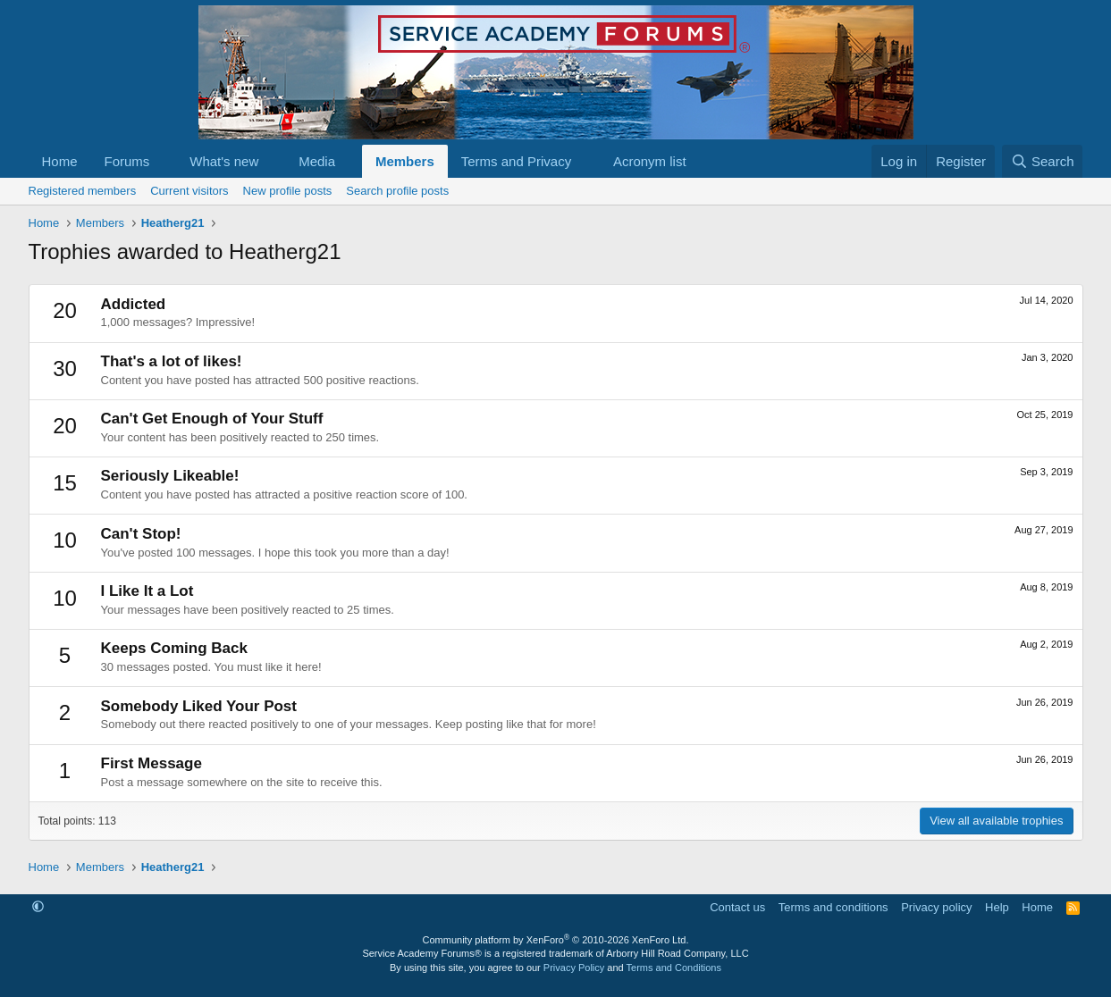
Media (317, 161)
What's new (223, 161)
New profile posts (287, 190)
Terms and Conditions (674, 967)
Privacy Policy (573, 967)
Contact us (737, 907)
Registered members (83, 190)
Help (997, 907)
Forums (127, 161)
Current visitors (189, 190)
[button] (163, 161)
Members (404, 161)
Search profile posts (397, 190)
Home (60, 161)
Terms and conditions (833, 907)
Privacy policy (936, 907)
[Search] (1042, 161)
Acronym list (649, 161)
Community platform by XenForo (556, 939)
